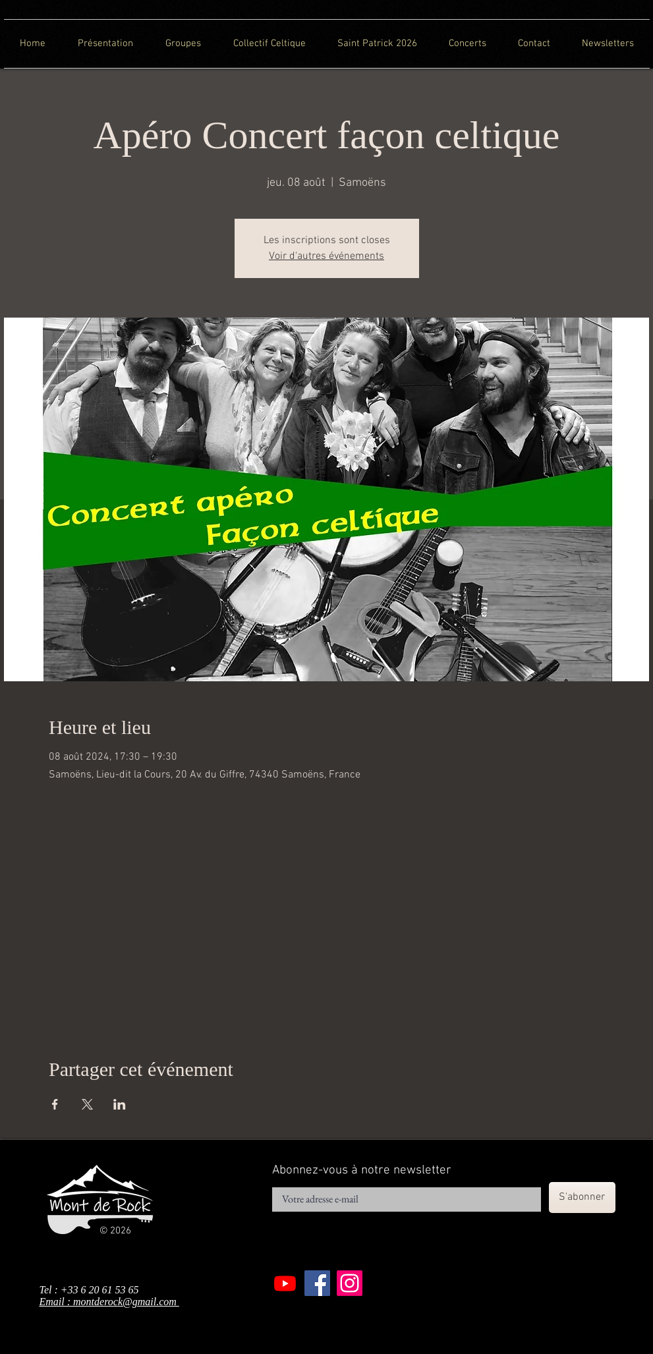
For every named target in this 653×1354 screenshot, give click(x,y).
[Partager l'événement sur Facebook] (55, 1104)
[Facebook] (317, 1283)
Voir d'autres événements (326, 256)
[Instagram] (349, 1283)
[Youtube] (285, 1283)
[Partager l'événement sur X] (87, 1104)
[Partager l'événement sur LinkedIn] (119, 1104)
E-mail (283, 1183)
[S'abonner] (582, 1197)
